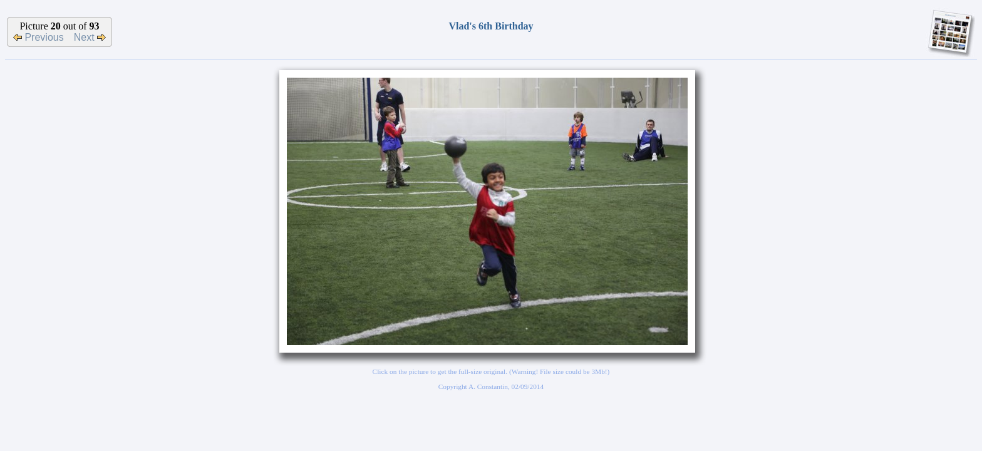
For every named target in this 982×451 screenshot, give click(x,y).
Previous (38, 37)
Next (90, 37)
